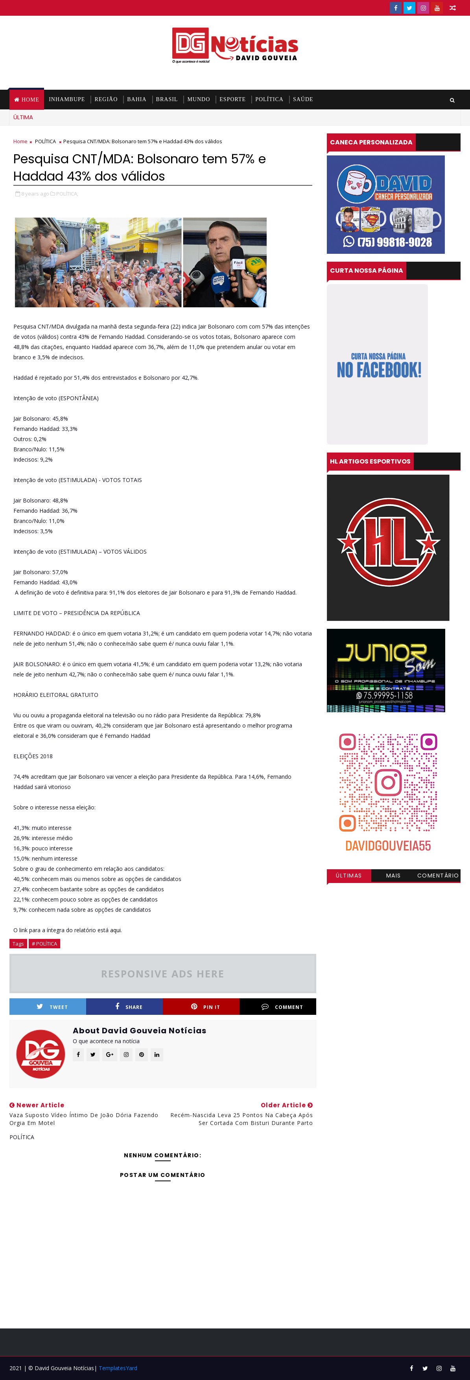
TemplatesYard (118, 1368)
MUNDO (198, 99)
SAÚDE (303, 99)
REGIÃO (106, 99)
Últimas (349, 875)
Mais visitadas (394, 877)
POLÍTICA (269, 99)
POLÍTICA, (67, 193)
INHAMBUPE (67, 99)
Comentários (438, 877)
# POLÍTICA (44, 943)
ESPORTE (232, 99)
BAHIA (136, 99)
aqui (115, 930)
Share (129, 1007)
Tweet (52, 1007)
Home (30, 100)
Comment (282, 1007)
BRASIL (167, 99)
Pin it (205, 1007)
